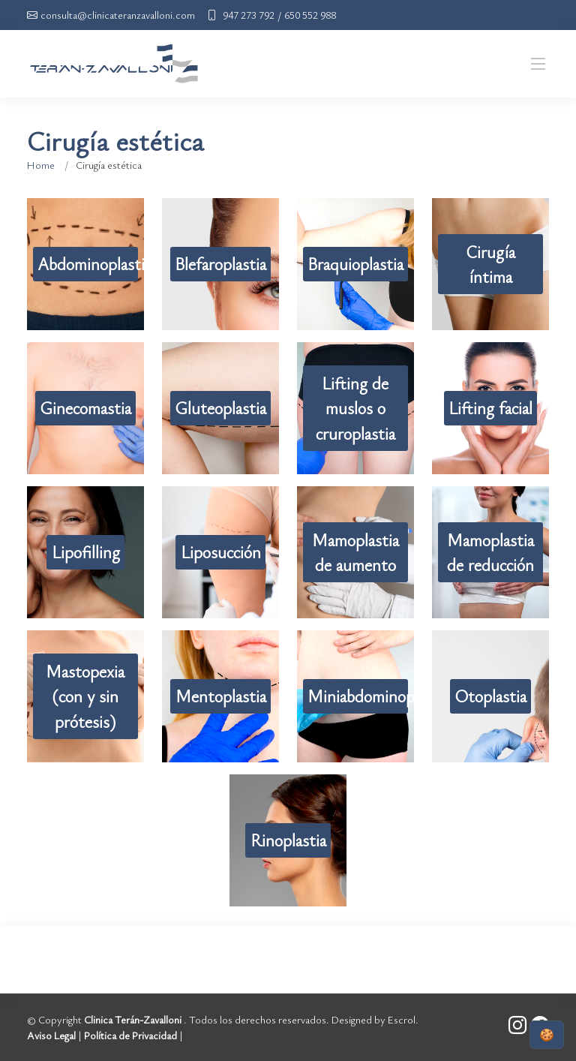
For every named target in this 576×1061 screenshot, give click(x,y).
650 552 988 (310, 15)
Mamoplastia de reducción (490, 552)
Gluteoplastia (220, 407)
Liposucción (221, 551)
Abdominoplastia (88, 263)
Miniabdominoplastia (358, 695)
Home (41, 165)
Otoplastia (490, 695)
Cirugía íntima (490, 264)
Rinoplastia (288, 839)
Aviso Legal (51, 1035)
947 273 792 (248, 15)
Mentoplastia (221, 695)
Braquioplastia (356, 263)
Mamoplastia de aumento (355, 552)
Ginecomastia (85, 407)
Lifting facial (490, 407)
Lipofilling (86, 551)
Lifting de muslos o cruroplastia (355, 407)
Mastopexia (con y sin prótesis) (85, 696)
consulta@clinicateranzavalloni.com (117, 15)
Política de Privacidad (130, 1035)
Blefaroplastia (220, 263)
